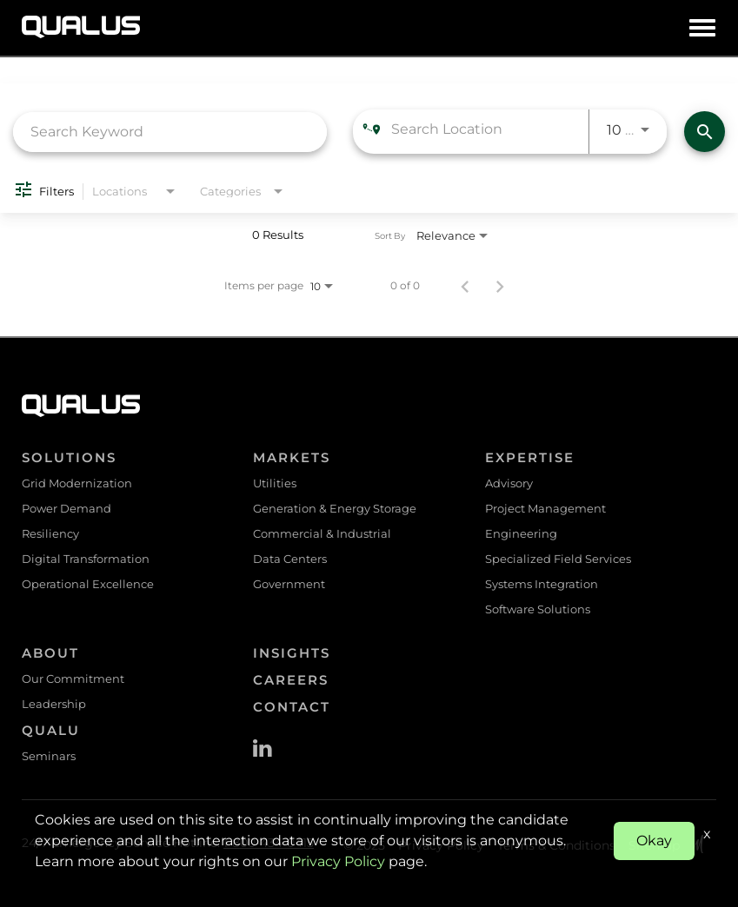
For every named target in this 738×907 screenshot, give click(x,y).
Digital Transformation (86, 559)
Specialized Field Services (558, 559)
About (50, 653)
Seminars (49, 756)
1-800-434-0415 (268, 843)
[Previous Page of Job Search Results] (465, 285)
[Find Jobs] (704, 131)
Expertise (530, 457)
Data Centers (290, 559)
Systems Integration (541, 584)
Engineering (521, 533)
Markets (291, 457)
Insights (291, 653)
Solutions (69, 457)
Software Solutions (537, 609)
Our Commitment (73, 678)
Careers (291, 680)
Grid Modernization (77, 483)
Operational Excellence (88, 584)
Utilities (274, 483)
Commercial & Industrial (322, 533)
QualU (51, 730)
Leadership (54, 704)
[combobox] (169, 131)
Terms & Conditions (556, 845)
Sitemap (654, 845)
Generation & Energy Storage (334, 508)
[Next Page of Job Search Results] (499, 285)
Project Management (545, 508)
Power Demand (66, 508)
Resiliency (50, 533)
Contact (291, 706)
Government (289, 584)
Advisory (509, 483)
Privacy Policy (441, 845)
